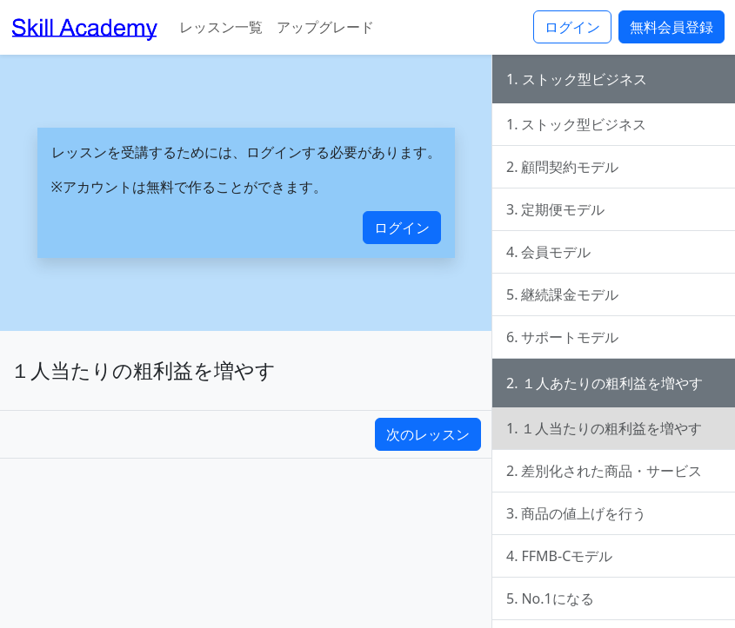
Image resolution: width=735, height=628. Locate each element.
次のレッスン (428, 434)
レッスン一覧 (221, 26)
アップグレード (325, 26)
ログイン (572, 26)
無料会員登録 (671, 26)
